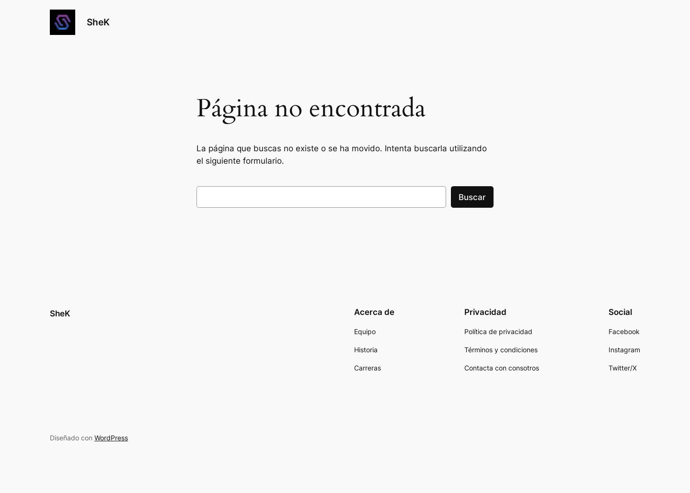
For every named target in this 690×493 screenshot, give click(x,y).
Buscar (472, 197)
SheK (98, 22)
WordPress (111, 438)
